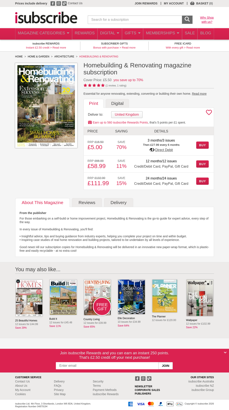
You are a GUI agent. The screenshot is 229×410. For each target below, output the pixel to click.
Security (98, 381)
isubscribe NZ (205, 385)
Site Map (60, 394)
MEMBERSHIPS (159, 34)
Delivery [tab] (119, 202)
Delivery (59, 381)
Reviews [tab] (86, 202)
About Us (21, 385)
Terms (97, 385)
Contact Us (75, 3)
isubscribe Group (203, 390)
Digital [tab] (117, 103)
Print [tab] (93, 103)
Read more (59, 47)
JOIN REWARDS (146, 3)
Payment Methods (105, 390)
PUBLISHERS (143, 393)
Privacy (59, 390)
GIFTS (130, 34)
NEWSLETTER (143, 386)
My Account (22, 390)
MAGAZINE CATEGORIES (41, 34)
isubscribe (201, 381)
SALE (187, 34)
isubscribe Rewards (106, 394)
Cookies (20, 394)
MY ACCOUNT (174, 3)
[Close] (225, 352)
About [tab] (42, 202)
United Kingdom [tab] (127, 114)
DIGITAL (106, 34)
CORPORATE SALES (147, 390)
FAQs (57, 385)
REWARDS (80, 34)
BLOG (205, 34)
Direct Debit (164, 150)
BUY (202, 145)
